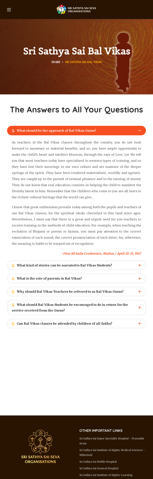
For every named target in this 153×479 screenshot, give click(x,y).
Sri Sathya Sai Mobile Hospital (98, 461)
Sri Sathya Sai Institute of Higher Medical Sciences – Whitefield (112, 453)
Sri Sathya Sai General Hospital (98, 468)
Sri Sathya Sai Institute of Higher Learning (106, 475)
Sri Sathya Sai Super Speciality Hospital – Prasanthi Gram (111, 441)
